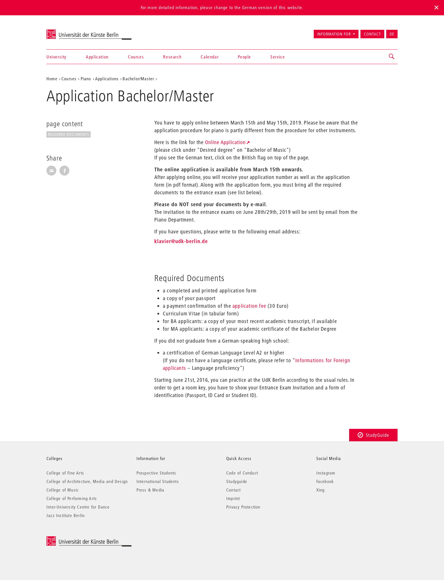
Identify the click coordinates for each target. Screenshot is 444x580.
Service (277, 57)
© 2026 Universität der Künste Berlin (76, 539)
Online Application (225, 142)
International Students (157, 481)
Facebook (325, 481)
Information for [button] (334, 34)
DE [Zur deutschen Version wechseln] (392, 34)
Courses (136, 57)
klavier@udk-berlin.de (181, 241)
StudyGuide (373, 435)
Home (51, 78)
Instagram (326, 473)
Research (172, 57)
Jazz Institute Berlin (65, 515)
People (244, 57)
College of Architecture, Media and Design (87, 481)
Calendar (210, 57)
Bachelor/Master (138, 78)
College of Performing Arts (71, 498)
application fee (249, 306)
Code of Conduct (242, 473)
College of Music (62, 490)
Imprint (233, 498)
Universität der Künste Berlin (68, 31)
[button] (392, 57)
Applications (107, 78)
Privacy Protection (243, 507)
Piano (86, 78)
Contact (372, 34)
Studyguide (236, 481)
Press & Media (150, 490)
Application (97, 57)
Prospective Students (156, 473)
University (56, 57)
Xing (320, 490)
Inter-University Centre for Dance (78, 507)
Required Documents (68, 134)
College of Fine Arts (65, 473)
